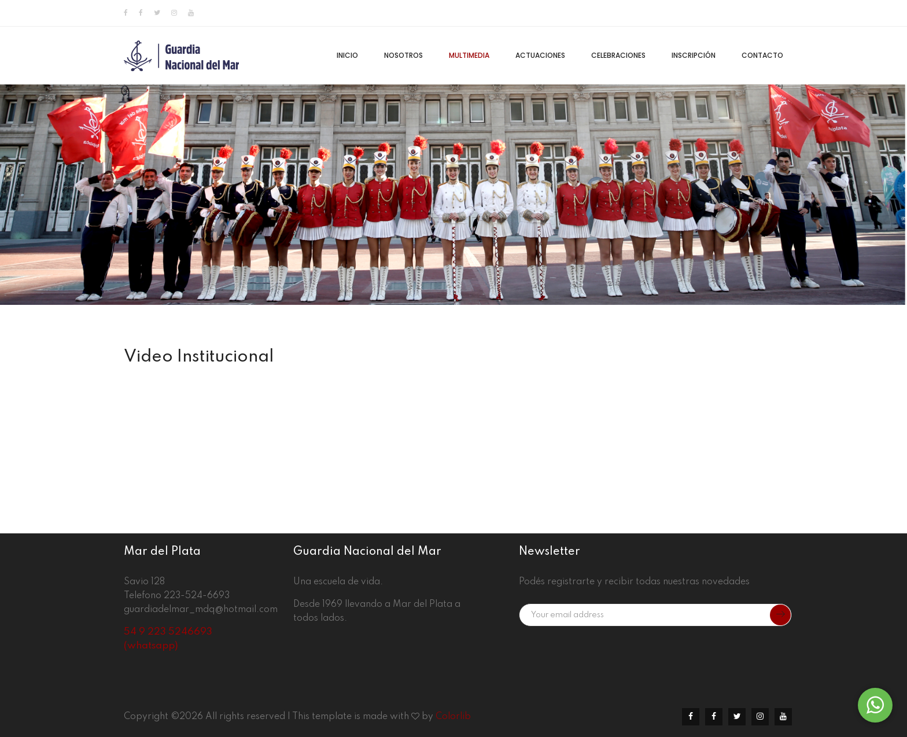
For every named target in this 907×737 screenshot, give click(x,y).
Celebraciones (618, 55)
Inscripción (694, 55)
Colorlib (453, 716)
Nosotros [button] (403, 55)
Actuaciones (540, 55)
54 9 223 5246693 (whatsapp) (168, 639)
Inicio (347, 55)
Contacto (762, 55)
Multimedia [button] (469, 55)
